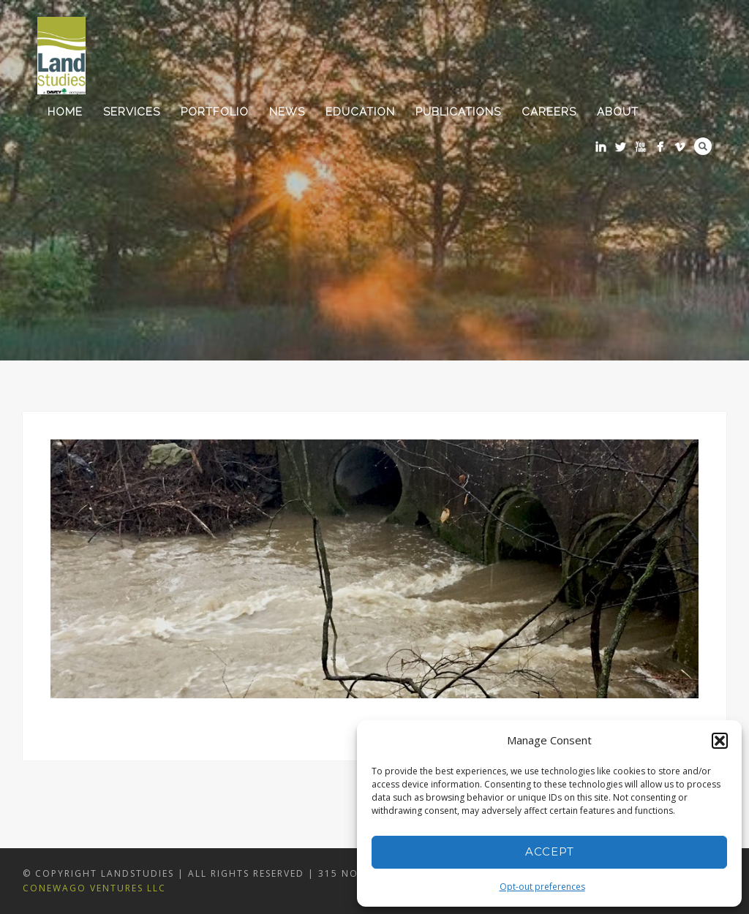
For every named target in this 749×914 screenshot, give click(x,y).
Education (360, 111)
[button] (719, 740)
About (618, 111)
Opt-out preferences (542, 886)
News (287, 111)
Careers (549, 111)
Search (703, 146)
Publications (458, 111)
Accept (549, 851)
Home (65, 111)
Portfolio (215, 111)
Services (131, 111)
